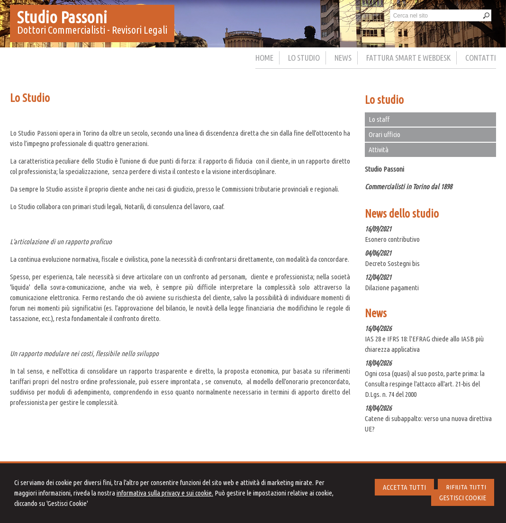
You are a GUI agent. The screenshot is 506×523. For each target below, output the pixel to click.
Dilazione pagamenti (392, 288)
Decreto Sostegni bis (392, 263)
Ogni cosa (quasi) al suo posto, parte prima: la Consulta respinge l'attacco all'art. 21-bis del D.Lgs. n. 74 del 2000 (425, 383)
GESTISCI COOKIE (462, 498)
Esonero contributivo (392, 239)
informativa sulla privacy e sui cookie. (165, 493)
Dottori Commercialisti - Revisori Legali (92, 30)
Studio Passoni (62, 17)
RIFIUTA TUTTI (466, 487)
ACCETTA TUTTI (404, 487)
